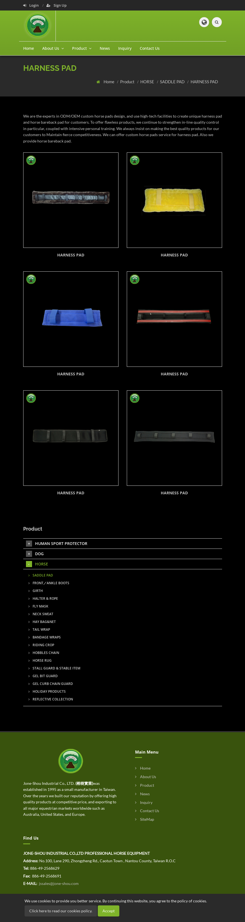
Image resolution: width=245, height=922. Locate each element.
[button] (204, 22)
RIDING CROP (41, 645)
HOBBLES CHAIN (43, 652)
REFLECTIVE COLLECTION (50, 699)
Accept (108, 910)
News (105, 48)
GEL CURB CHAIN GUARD (50, 683)
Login (31, 5)
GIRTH (35, 590)
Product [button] (81, 48)
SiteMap (144, 819)
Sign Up (56, 5)
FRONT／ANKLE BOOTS (48, 583)
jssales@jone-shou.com (58, 883)
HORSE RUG (40, 660)
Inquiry (124, 48)
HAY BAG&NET (42, 621)
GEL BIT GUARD (43, 676)
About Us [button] (53, 48)
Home (28, 48)
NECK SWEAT (40, 614)
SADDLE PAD (172, 81)
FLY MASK (38, 606)
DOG (35, 554)
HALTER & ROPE (43, 598)
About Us (145, 776)
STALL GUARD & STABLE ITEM (54, 668)
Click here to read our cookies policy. (60, 910)
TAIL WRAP (39, 629)
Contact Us (150, 48)
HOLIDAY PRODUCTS (47, 691)
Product (127, 81)
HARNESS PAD (204, 81)
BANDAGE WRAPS (44, 637)
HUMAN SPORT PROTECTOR (56, 544)
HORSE (147, 81)
